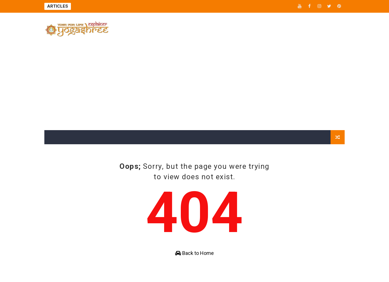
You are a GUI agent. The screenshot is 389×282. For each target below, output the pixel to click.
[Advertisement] (194, 87)
